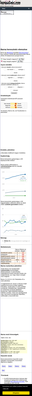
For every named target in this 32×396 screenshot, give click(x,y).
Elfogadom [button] (16, 393)
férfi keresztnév (23, 52)
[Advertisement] (16, 31)
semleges (20, 69)
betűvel (10, 52)
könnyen (15, 90)
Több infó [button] (5, 388)
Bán (3, 370)
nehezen (10, 87)
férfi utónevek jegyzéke (17, 381)
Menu (3, 8)
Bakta (23, 366)
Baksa (17, 366)
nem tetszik (10, 69)
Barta (3, 366)
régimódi (10, 77)
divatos (15, 80)
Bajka (10, 366)
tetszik (15, 72)
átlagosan (20, 87)
